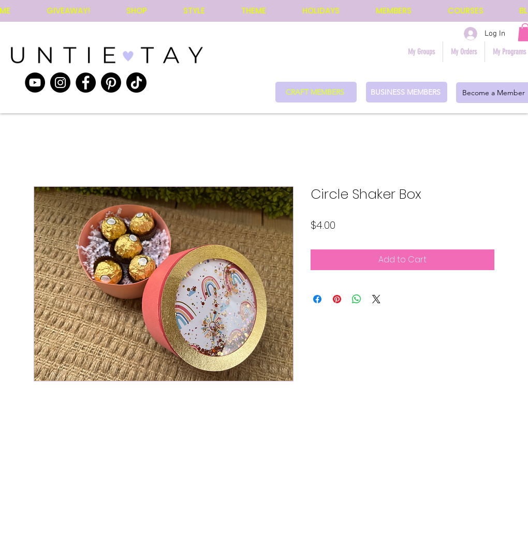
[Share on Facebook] (317, 299)
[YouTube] (35, 82)
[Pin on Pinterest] (337, 299)
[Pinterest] (111, 82)
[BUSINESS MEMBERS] (406, 92)
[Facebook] (86, 82)
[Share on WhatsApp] (356, 299)
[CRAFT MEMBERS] (316, 92)
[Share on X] (376, 299)
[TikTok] (136, 82)
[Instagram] (60, 82)
